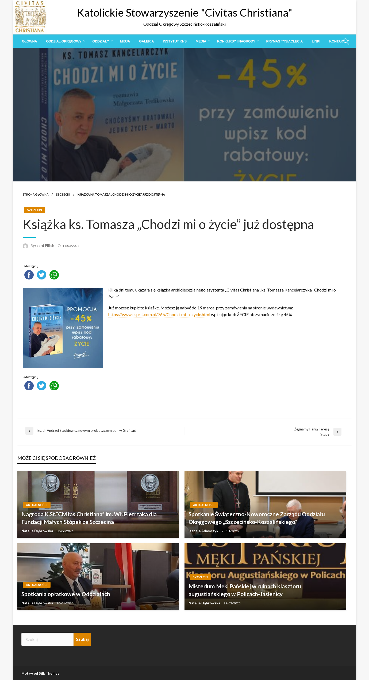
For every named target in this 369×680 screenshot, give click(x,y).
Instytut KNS (175, 41)
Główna (29, 41)
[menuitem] (29, 41)
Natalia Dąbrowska (37, 531)
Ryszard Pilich (42, 245)
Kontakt (337, 41)
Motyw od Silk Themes (40, 673)
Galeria (146, 41)
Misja (125, 41)
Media (201, 41)
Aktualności (36, 505)
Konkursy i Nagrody (236, 41)
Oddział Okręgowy (63, 41)
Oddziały (100, 41)
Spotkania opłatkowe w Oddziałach (65, 593)
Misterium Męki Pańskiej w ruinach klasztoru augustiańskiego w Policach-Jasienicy (245, 590)
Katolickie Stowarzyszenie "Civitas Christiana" (184, 12)
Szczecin (63, 194)
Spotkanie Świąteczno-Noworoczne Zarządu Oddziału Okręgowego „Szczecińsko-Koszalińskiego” (257, 518)
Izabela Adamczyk (204, 531)
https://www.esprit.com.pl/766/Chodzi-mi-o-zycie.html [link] (159, 314)
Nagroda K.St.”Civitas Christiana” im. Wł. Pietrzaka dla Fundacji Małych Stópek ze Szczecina (89, 518)
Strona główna (35, 194)
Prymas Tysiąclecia (284, 41)
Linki (316, 41)
